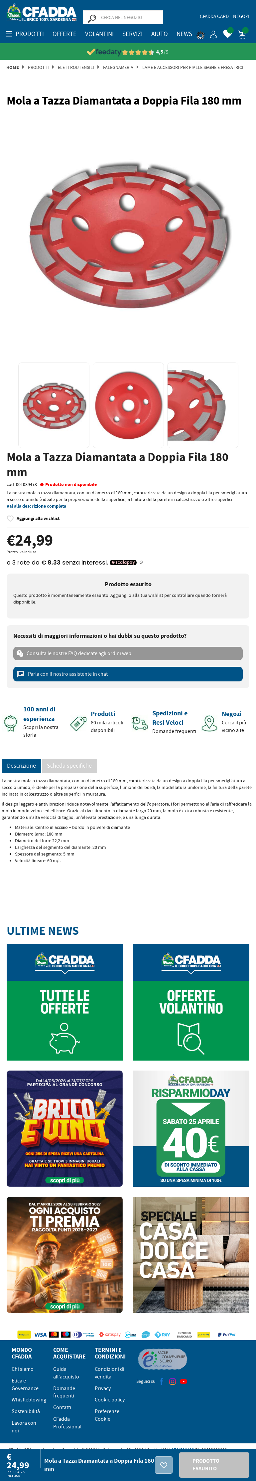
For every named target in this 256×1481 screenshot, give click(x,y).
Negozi (241, 16)
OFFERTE (64, 34)
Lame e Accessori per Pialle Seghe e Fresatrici (192, 67)
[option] (128, 234)
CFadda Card (214, 16)
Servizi (132, 34)
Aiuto (159, 34)
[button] (206, 33)
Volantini (99, 34)
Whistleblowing (29, 1399)
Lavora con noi (24, 1427)
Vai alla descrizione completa (36, 506)
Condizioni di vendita (109, 1373)
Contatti (62, 1407)
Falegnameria (118, 67)
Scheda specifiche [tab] (69, 766)
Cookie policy (110, 1399)
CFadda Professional (67, 1423)
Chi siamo (23, 1369)
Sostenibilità (26, 1411)
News (184, 34)
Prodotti (38, 67)
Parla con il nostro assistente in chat (62, 674)
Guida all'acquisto (66, 1373)
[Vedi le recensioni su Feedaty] (128, 52)
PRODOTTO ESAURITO (205, 1464)
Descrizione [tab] (21, 766)
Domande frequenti (64, 1392)
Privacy (103, 1388)
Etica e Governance (25, 1384)
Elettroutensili (76, 67)
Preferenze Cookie (107, 1415)
